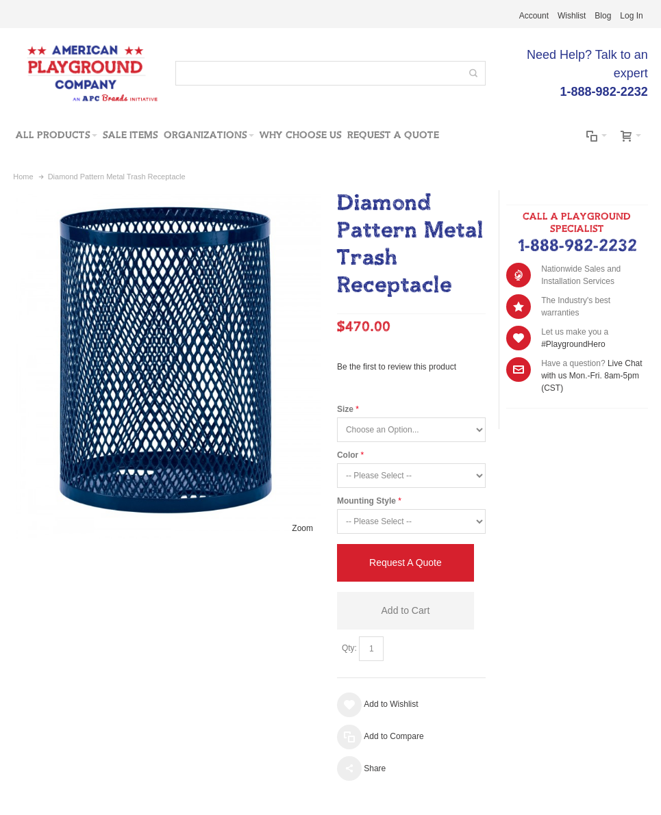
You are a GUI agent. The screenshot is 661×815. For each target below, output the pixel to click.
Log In (631, 16)
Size (345, 409)
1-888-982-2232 (577, 246)
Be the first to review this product (396, 367)
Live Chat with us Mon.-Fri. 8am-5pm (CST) (591, 376)
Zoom (302, 528)
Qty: (349, 648)
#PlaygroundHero (573, 344)
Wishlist (572, 16)
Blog (603, 16)
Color (347, 455)
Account (534, 16)
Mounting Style (366, 501)
